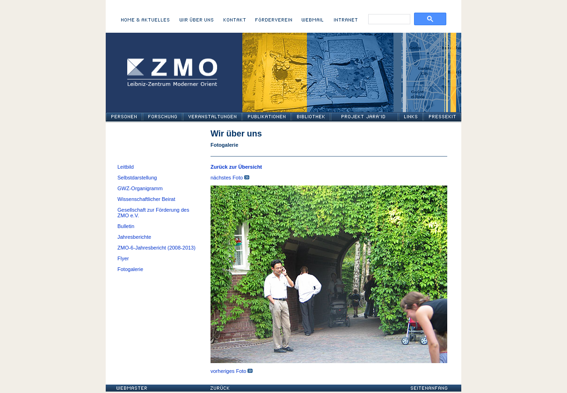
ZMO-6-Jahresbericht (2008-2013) (156, 247)
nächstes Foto (230, 177)
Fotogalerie (130, 269)
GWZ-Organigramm (140, 188)
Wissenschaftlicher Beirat (146, 199)
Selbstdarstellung (137, 177)
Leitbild (125, 167)
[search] (387, 20)
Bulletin (125, 226)
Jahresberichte (134, 237)
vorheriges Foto (232, 371)
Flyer (123, 258)
